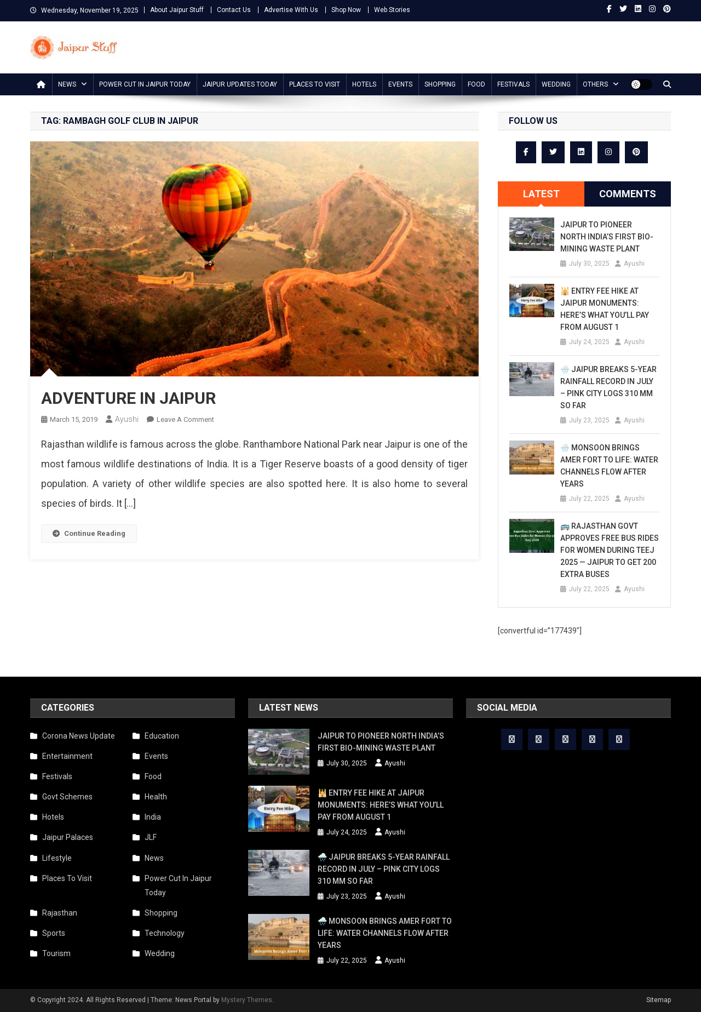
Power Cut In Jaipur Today (145, 84)
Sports (53, 933)
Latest (541, 193)
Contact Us (234, 10)
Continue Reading (89, 533)
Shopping (440, 84)
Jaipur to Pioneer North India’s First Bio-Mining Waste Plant (606, 236)
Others (595, 84)
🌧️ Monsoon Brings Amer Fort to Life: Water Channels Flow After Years (609, 465)
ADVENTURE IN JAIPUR (128, 398)
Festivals (513, 84)
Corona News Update (78, 735)
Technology (165, 933)
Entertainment (67, 756)
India (153, 817)
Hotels (364, 84)
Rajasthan (59, 912)
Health (156, 796)
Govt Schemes (67, 796)
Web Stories (392, 10)
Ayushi (127, 419)
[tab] (541, 194)
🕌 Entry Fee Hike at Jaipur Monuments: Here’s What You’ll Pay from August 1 (604, 309)
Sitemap (658, 1000)
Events (400, 84)
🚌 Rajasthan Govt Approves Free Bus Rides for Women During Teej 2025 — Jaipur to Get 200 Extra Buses (609, 550)
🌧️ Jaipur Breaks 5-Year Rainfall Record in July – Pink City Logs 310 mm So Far (608, 387)
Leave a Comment (185, 419)
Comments (627, 193)
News (67, 84)
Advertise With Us (291, 10)
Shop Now (346, 10)
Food (476, 84)
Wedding (556, 84)
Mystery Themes (246, 1000)
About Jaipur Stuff (177, 10)
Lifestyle (57, 858)
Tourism (56, 953)
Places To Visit (314, 84)
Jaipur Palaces (67, 837)
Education (162, 735)
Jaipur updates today (240, 84)
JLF (151, 837)
